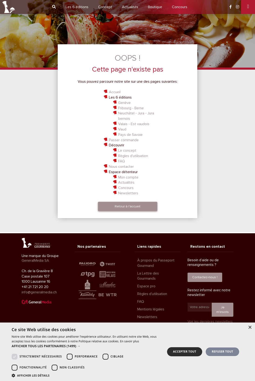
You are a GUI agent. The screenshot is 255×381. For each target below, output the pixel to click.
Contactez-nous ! (205, 277)
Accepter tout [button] (184, 352)
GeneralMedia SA (35, 260)
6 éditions (77, 7)
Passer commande (124, 140)
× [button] (250, 327)
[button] (86, 346)
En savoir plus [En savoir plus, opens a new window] (129, 341)
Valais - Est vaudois (133, 124)
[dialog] (127, 352)
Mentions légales (150, 309)
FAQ (121, 161)
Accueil (115, 92)
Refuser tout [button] (222, 352)
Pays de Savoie (130, 134)
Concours (179, 7)
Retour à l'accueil (127, 206)
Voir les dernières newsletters (210, 321)
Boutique (155, 7)
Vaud (122, 129)
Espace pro (146, 286)
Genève (124, 102)
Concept (105, 7)
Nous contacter (121, 166)
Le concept (127, 150)
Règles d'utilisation (133, 156)
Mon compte (128, 177)
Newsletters (128, 193)
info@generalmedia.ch (39, 292)
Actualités (130, 7)
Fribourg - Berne (131, 108)
